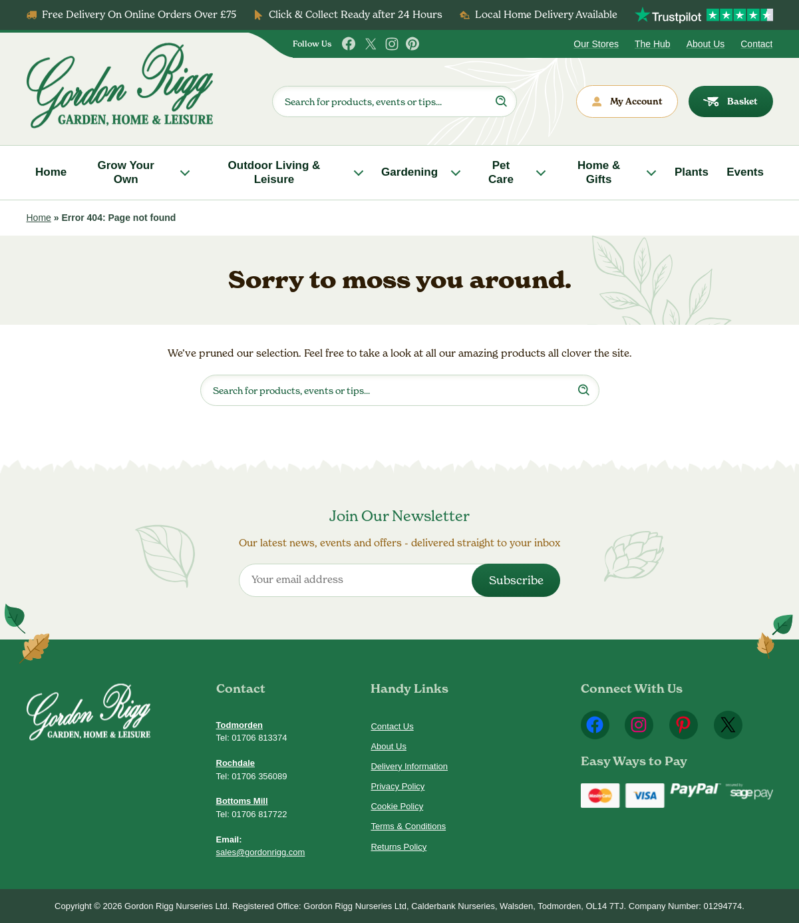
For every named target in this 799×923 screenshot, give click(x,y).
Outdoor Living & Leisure (274, 172)
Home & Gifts (598, 172)
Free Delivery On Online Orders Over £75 (139, 14)
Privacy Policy (397, 786)
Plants (692, 172)
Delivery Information (409, 766)
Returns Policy (398, 847)
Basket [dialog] (730, 101)
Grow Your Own (126, 172)
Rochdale (235, 763)
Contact (756, 44)
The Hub (653, 44)
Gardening (409, 172)
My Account (627, 101)
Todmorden (239, 725)
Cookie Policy (397, 806)
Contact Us (392, 726)
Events (745, 172)
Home (51, 172)
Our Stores (596, 44)
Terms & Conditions (408, 826)
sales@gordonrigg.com (260, 852)
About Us (706, 44)
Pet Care (501, 172)
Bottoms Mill (242, 801)
